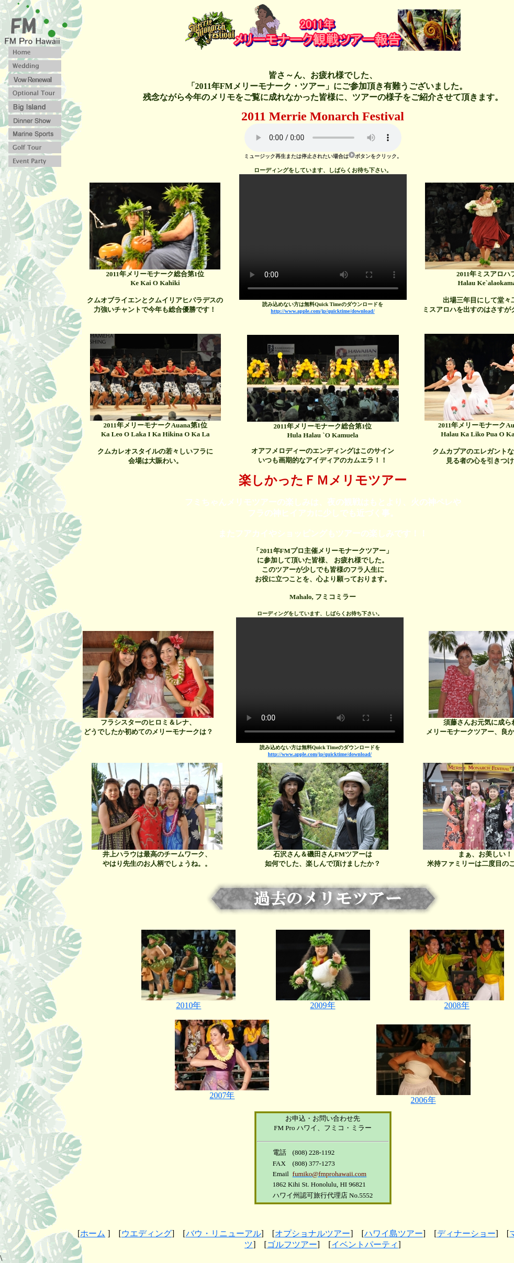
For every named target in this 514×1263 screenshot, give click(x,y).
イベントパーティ (364, 1244)
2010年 (188, 1001)
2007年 (222, 1091)
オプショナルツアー (312, 1233)
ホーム (92, 1233)
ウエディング (146, 1233)
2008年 (457, 1001)
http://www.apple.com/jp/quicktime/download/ (322, 311)
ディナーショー (466, 1233)
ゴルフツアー (292, 1244)
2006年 (423, 1096)
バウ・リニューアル (223, 1233)
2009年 (323, 1001)
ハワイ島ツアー (393, 1233)
